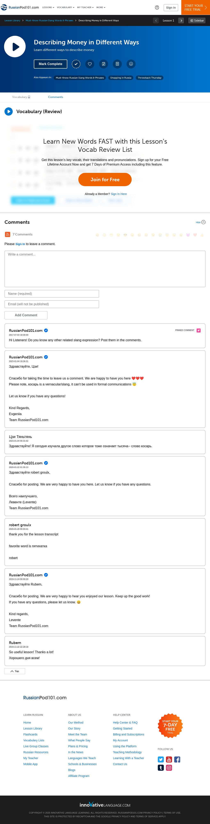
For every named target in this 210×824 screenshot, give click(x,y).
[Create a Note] (103, 64)
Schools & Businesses (82, 764)
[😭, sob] (160, 235)
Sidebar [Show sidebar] (199, 20)
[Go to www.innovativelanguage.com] (105, 804)
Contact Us (120, 764)
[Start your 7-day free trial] (170, 725)
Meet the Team (77, 734)
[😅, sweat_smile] (146, 235)
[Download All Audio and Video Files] (131, 64)
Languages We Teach (82, 758)
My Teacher (84, 7)
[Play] (9, 111)
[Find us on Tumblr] (161, 767)
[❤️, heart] (195, 235)
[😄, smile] (97, 235)
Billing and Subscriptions (128, 734)
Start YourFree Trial (196, 7)
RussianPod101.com (130, 813)
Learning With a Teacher (128, 758)
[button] (157, 7)
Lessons (47, 7)
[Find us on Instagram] (169, 767)
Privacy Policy (152, 813)
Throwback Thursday (149, 77)
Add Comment (26, 315)
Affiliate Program (78, 776)
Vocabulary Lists (33, 740)
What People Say (79, 740)
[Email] (52, 304)
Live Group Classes (35, 746)
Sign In (171, 7)
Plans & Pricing (78, 746)
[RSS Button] (8, 234)
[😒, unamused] (118, 235)
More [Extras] (99, 7)
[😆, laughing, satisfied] (139, 235)
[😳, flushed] (104, 235)
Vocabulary (64, 7)
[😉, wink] (153, 235)
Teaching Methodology (127, 752)
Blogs (71, 770)
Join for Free (105, 179)
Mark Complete (50, 64)
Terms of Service (147, 816)
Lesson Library (12, 20)
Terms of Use (171, 813)
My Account (120, 740)
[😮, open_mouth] (181, 235)
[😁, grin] (111, 235)
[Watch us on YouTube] (169, 759)
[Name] (52, 294)
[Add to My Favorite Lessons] (89, 64)
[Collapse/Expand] (105, 222)
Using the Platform (125, 746)
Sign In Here (119, 194)
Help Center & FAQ (125, 722)
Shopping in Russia (120, 77)
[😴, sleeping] (174, 235)
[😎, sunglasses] (125, 235)
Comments (55, 97)
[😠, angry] (132, 235)
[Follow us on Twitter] (161, 759)
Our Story (74, 728)
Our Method (75, 722)
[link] (181, 20)
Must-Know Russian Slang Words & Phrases (49, 20)
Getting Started (122, 728)
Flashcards (30, 734)
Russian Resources (35, 752)
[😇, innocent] (167, 235)
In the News (75, 752)
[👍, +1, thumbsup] (202, 235)
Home (27, 722)
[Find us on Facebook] (177, 759)
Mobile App (30, 764)
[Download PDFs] (117, 64)
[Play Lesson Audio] (15, 46)
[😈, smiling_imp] (188, 235)
